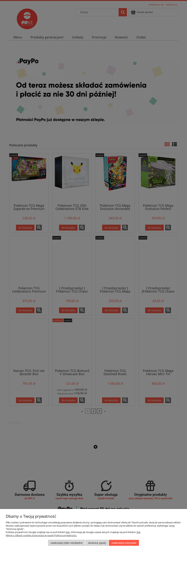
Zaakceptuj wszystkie (123, 542)
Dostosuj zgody (97, 542)
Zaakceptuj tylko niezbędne (66, 542)
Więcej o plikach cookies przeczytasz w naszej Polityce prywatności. (41, 535)
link (68, 532)
